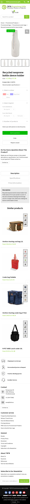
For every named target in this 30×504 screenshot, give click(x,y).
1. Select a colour (8, 90)
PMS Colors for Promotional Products (11, 425)
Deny (19, 502)
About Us (3, 456)
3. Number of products (10, 121)
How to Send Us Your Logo (8, 428)
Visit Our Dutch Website (7, 463)
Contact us (5, 162)
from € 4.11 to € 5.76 (8, 280)
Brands (3, 436)
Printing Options (5, 423)
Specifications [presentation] (15, 178)
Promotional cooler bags (19, 25)
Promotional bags (6, 25)
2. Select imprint (8, 103)
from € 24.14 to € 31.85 (9, 244)
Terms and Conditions (7, 443)
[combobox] (12, 17)
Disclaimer (4, 441)
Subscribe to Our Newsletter (8, 448)
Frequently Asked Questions (8, 416)
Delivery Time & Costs (7, 418)
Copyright (3, 446)
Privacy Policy (4, 438)
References (4, 461)
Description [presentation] (15, 173)
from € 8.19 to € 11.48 (8, 351)
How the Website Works (7, 420)
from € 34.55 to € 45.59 (9, 315)
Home (2, 23)
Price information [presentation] (15, 183)
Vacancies (3, 459)
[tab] (15, 173)
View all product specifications (11, 85)
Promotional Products (12, 23)
